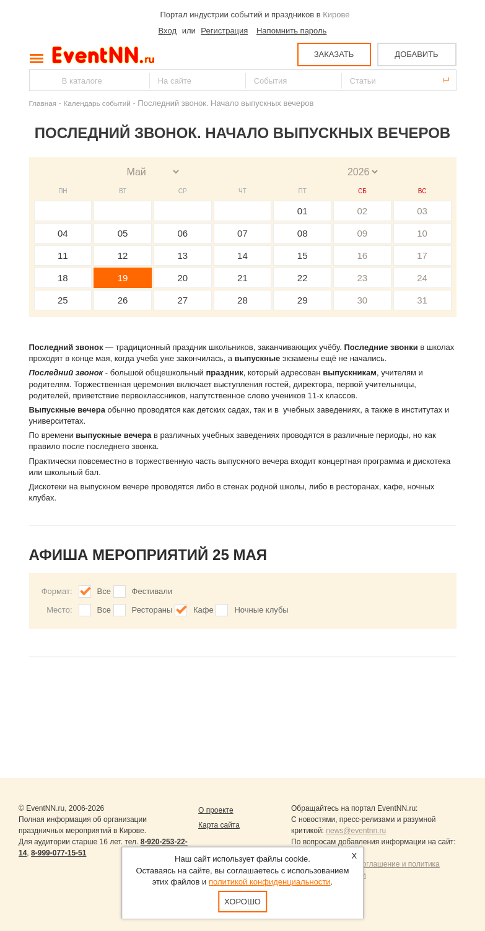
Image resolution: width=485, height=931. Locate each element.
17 (422, 255)
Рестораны (152, 609)
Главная (42, 103)
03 (422, 211)
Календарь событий (97, 103)
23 (362, 278)
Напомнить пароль (291, 30)
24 (422, 278)
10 (422, 233)
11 (63, 255)
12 (123, 255)
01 (302, 211)
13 (182, 255)
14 (242, 255)
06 (182, 233)
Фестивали (152, 591)
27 (182, 300)
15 (302, 255)
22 (302, 278)
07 (242, 233)
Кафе (203, 609)
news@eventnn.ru (356, 830)
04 (63, 233)
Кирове (336, 14)
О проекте (216, 810)
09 (362, 233)
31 (422, 300)
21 (242, 278)
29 (302, 300)
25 (63, 300)
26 (123, 300)
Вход (168, 30)
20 (182, 278)
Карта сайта (219, 825)
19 (123, 278)
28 (242, 300)
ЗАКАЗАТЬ (334, 54)
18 (63, 278)
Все (104, 591)
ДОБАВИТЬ (416, 54)
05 (123, 233)
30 (362, 300)
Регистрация (224, 30)
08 (302, 233)
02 (362, 211)
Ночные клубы (261, 609)
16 (362, 255)
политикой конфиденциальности (270, 881)
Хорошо (242, 901)
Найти (39, 80)
